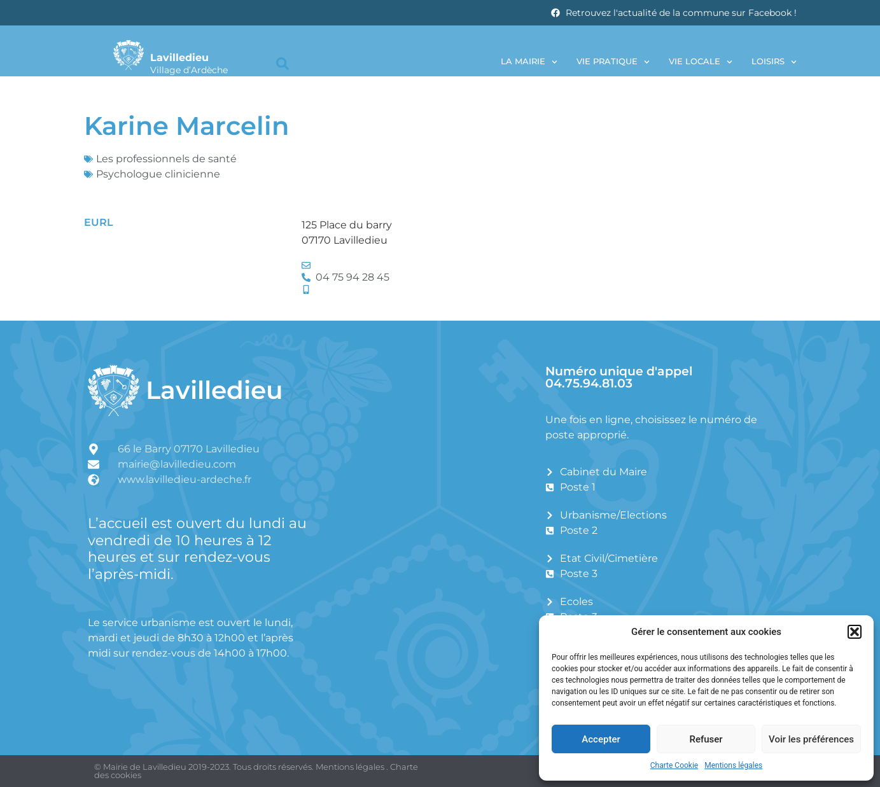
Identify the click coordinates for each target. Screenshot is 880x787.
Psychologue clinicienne (158, 174)
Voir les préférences (811, 739)
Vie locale (700, 62)
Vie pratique (613, 62)
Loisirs (774, 62)
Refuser (705, 739)
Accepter (601, 739)
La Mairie (529, 62)
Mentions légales (733, 765)
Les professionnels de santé (166, 159)
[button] (854, 631)
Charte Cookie (674, 765)
